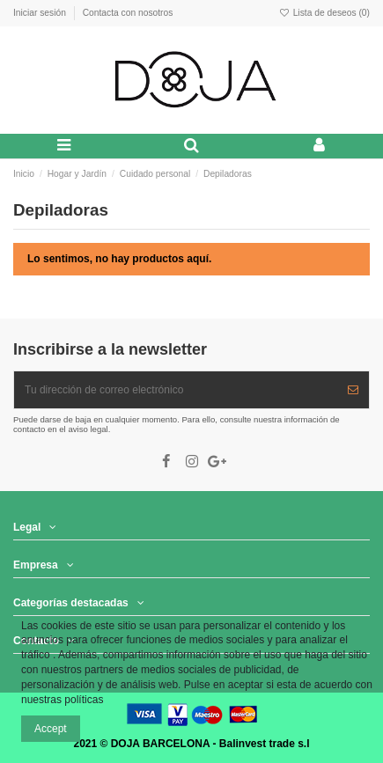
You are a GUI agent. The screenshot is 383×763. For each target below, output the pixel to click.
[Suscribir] (353, 389)
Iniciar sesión (41, 13)
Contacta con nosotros (128, 13)
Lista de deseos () (324, 13)
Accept (50, 729)
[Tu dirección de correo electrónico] (175, 389)
